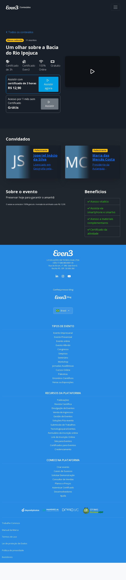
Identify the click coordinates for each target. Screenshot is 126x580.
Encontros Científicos (63, 384)
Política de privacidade (13, 567)
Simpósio (63, 356)
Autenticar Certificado (63, 503)
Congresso (63, 351)
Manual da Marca (10, 547)
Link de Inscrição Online (63, 448)
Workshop (63, 365)
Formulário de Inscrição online (63, 443)
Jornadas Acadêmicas (63, 370)
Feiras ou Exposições (63, 388)
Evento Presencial (63, 338)
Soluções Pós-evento (63, 430)
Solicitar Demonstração (63, 489)
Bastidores (7, 574)
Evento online (63, 342)
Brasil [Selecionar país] (63, 310)
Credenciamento (63, 462)
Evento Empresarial (63, 333)
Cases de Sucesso (63, 485)
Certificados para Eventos (63, 457)
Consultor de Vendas (63, 494)
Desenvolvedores (63, 508)
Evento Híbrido (63, 347)
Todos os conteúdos (19, 32)
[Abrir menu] (115, 7)
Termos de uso (9, 553)
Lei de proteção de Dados (14, 560)
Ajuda (63, 512)
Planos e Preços (63, 498)
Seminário (63, 361)
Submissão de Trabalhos (63, 434)
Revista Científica (63, 411)
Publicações (63, 406)
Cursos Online (63, 374)
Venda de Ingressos (63, 420)
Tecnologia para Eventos (63, 439)
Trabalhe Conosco (11, 540)
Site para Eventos (63, 453)
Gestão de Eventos (63, 425)
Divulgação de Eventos (63, 416)
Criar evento (63, 480)
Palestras (63, 379)
